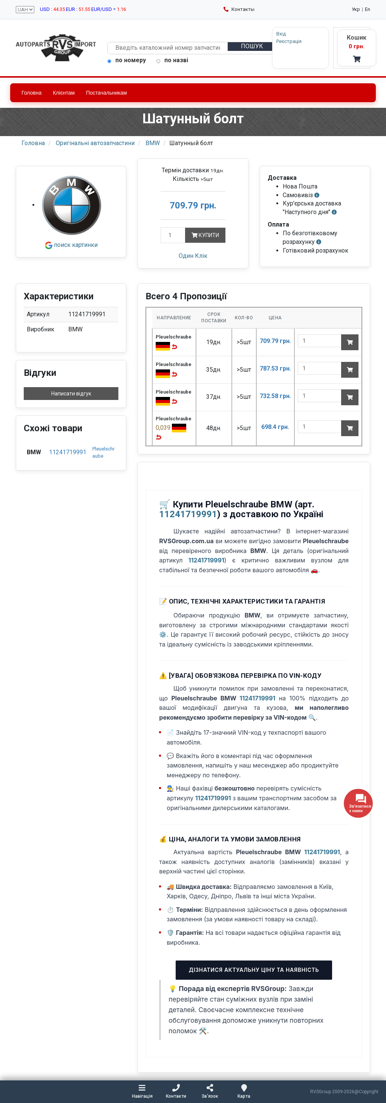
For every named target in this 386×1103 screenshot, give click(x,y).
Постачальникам (106, 93)
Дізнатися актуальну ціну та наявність (254, 970)
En (367, 9)
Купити (206, 236)
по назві (172, 60)
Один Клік (193, 255)
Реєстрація (273, 41)
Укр (356, 9)
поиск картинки (71, 245)
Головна (31, 93)
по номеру (126, 60)
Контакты (239, 9)
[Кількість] (174, 236)
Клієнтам (64, 93)
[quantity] (320, 341)
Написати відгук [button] (71, 394)
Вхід (265, 34)
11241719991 (67, 452)
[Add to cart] (349, 343)
